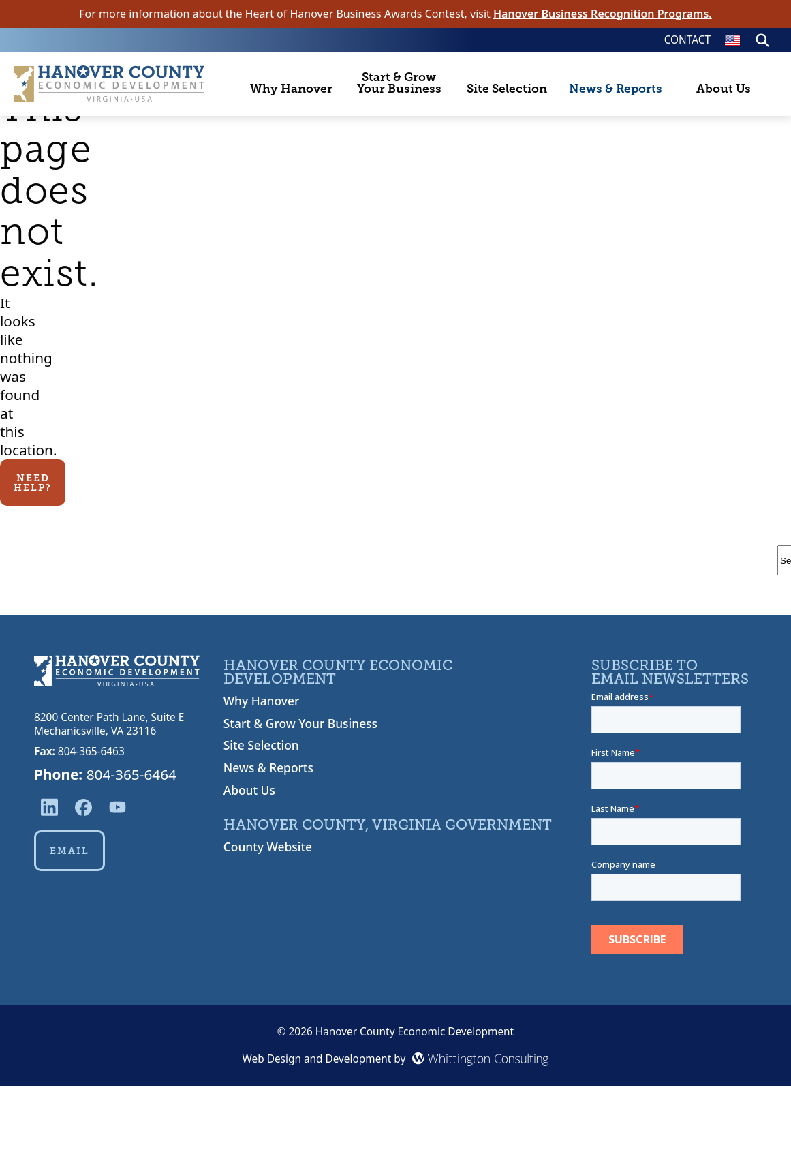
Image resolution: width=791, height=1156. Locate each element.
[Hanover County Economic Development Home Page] (109, 83)
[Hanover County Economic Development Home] (117, 672)
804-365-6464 (131, 774)
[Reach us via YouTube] (117, 807)
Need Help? (33, 482)
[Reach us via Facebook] (83, 807)
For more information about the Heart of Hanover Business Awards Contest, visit (395, 14)
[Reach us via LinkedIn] (49, 807)
